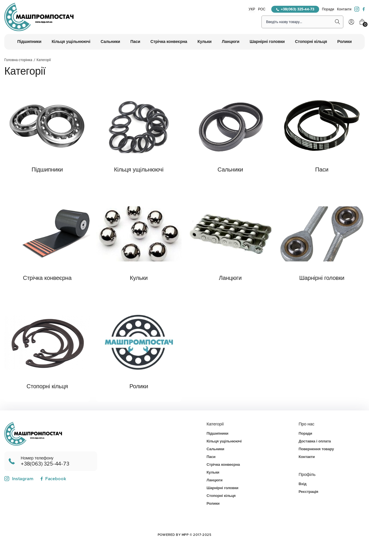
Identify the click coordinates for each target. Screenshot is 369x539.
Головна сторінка (18, 60)
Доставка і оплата (315, 441)
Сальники (230, 170)
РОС (262, 9)
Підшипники (47, 170)
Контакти (344, 9)
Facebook (53, 479)
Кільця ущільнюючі (138, 170)
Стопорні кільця (47, 386)
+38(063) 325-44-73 (295, 9)
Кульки (139, 278)
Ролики (138, 386)
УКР (251, 9)
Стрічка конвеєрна (47, 278)
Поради (328, 9)
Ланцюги (230, 278)
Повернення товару (316, 449)
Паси (321, 170)
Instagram (18, 478)
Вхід (302, 484)
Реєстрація (308, 492)
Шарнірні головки (321, 278)
